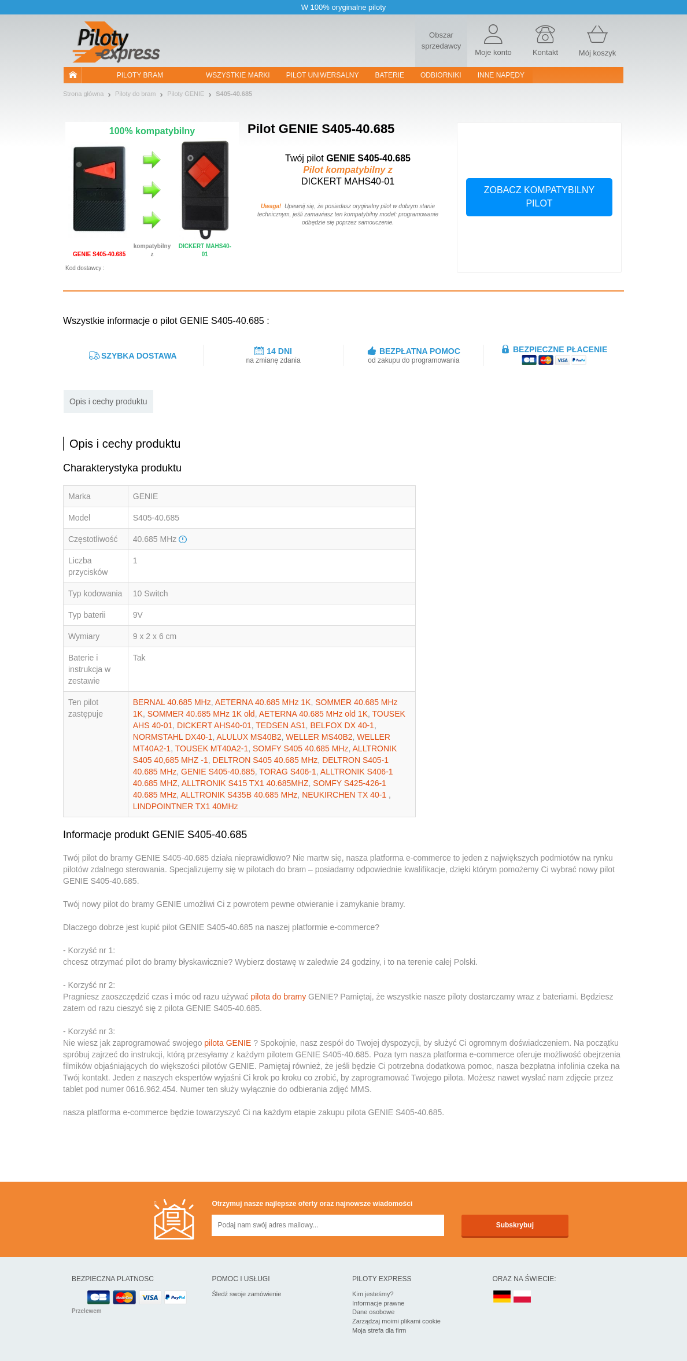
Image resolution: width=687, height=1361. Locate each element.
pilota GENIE (227, 1043)
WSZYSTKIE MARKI (238, 75)
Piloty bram (140, 75)
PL (523, 1297)
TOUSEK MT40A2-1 (212, 748)
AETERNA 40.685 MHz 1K (263, 702)
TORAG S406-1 (287, 771)
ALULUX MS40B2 (249, 737)
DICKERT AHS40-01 (214, 725)
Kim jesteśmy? (373, 1293)
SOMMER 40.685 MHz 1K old (201, 713)
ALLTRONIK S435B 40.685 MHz (238, 794)
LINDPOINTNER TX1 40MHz (185, 806)
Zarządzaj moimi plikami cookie (396, 1321)
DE (502, 1297)
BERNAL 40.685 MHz (172, 702)
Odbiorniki (440, 75)
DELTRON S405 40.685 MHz (265, 760)
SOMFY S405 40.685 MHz (300, 748)
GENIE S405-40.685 (218, 771)
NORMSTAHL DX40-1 (173, 737)
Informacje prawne (378, 1303)
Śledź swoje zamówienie (247, 1293)
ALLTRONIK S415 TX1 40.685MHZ (245, 783)
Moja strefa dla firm (379, 1330)
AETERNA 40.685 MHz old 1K (313, 713)
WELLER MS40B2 (319, 737)
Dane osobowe (373, 1311)
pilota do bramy (278, 996)
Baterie (389, 75)
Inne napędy (501, 75)
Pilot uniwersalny (322, 75)
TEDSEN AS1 (280, 725)
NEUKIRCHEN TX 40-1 (345, 794)
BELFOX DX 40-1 (342, 725)
